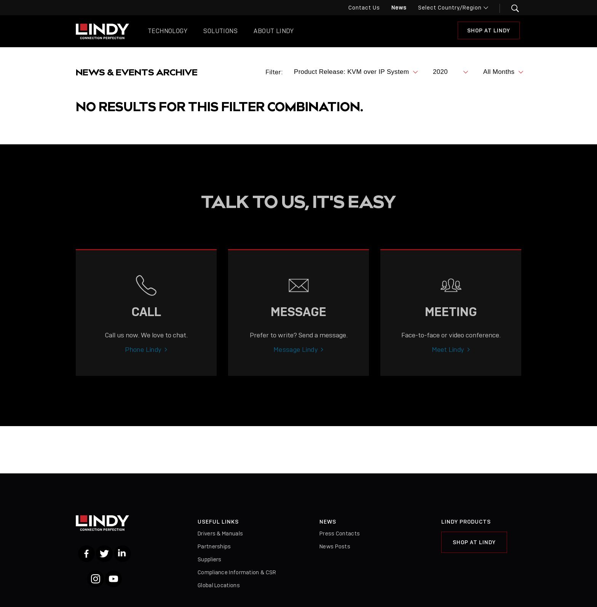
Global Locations (219, 585)
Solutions (220, 31)
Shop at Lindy (488, 30)
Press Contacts (339, 533)
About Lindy (274, 31)
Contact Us (364, 7)
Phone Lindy (143, 356)
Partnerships (214, 546)
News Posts (334, 546)
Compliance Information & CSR (237, 572)
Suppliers (210, 559)
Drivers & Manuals (220, 533)
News (399, 7)
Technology (167, 31)
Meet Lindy (448, 356)
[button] (510, 8)
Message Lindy (295, 356)
